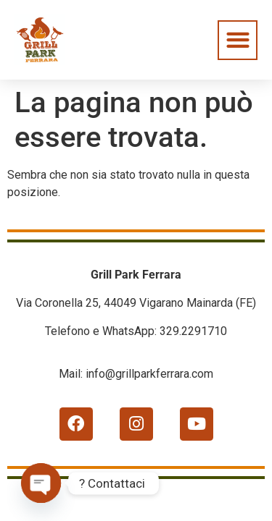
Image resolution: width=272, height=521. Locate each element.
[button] (237, 40)
